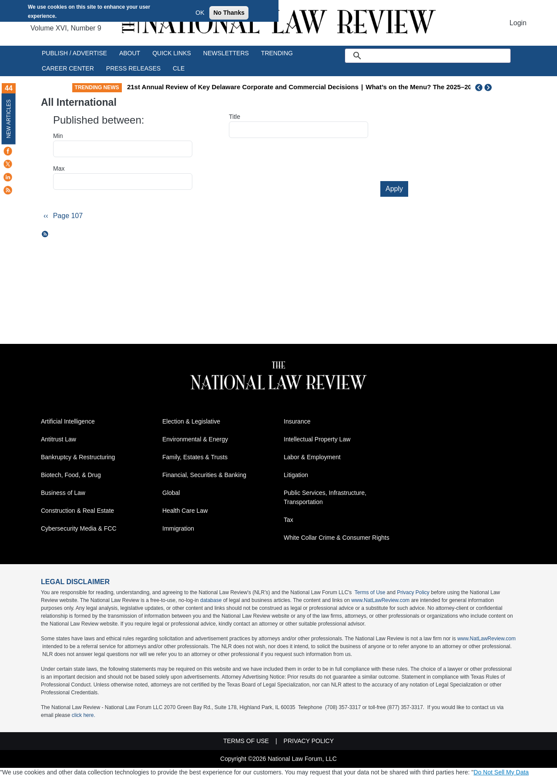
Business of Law (63, 492)
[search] (437, 55)
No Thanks (229, 12)
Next (489, 87)
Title (234, 116)
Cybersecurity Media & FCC (79, 528)
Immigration (178, 528)
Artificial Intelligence (68, 421)
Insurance (297, 421)
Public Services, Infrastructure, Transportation (325, 497)
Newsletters (226, 53)
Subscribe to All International (45, 234)
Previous (479, 87)
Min (58, 135)
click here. (83, 715)
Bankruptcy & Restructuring (78, 457)
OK (199, 12)
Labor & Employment (312, 457)
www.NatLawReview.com (380, 600)
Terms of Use (370, 592)
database (210, 600)
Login (518, 23)
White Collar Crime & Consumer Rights (336, 537)
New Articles (9, 118)
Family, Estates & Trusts (195, 457)
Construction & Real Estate (77, 510)
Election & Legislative (191, 421)
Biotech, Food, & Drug (71, 474)
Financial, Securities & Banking (204, 474)
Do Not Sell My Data (501, 772)
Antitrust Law (58, 439)
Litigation (296, 474)
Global (171, 492)
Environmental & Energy (195, 439)
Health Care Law (185, 510)
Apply (394, 188)
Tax (288, 519)
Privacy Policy (413, 592)
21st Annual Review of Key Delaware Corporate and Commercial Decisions (298, 87)
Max (58, 168)
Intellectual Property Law (317, 439)
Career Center (68, 68)
